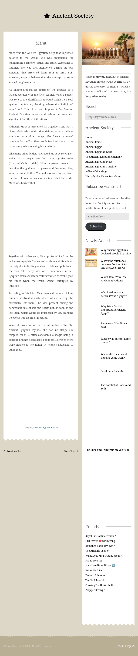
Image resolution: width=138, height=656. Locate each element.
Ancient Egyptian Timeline (100, 166)
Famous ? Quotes (95, 575)
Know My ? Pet (94, 570)
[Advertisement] (41, 220)
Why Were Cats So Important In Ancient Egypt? (113, 310)
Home (88, 137)
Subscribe (96, 226)
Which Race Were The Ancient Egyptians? (114, 278)
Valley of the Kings (96, 171)
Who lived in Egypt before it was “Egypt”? (114, 294)
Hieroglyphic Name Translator (103, 176)
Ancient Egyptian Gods (46, 427)
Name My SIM (93, 560)
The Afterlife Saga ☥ (97, 550)
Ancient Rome (93, 142)
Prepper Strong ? (95, 590)
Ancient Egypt (93, 147)
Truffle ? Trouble (95, 580)
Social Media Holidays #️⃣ (100, 565)
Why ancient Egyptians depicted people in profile (116, 251)
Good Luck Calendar (112, 371)
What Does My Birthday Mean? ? (104, 555)
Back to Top (125, 646)
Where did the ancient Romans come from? (114, 355)
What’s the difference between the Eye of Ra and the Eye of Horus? (114, 264)
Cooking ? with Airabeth (99, 585)
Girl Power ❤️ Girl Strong (100, 541)
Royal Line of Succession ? (100, 536)
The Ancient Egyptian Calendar (103, 156)
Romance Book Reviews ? (100, 545)
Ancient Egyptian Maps (98, 161)
